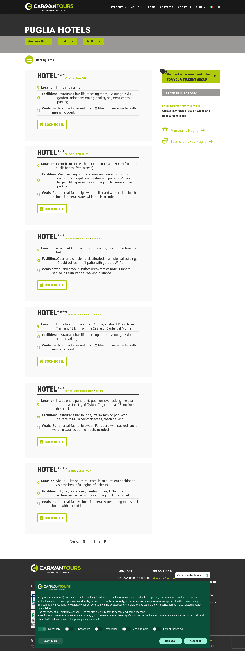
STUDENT (117, 7)
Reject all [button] (170, 640)
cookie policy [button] (191, 601)
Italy (64, 41)
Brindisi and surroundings (79, 391)
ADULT (135, 7)
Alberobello (98, 238)
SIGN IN (200, 7)
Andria (97, 314)
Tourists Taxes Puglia (189, 141)
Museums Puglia (185, 130)
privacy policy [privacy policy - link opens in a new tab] (159, 597)
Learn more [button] (50, 640)
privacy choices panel (86, 619)
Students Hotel (38, 41)
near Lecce (82, 154)
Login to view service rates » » (181, 106)
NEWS (152, 7)
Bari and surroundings (77, 238)
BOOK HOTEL (54, 124)
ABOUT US (184, 7)
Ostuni (99, 391)
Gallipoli (81, 77)
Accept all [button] (195, 640)
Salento (70, 77)
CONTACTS (166, 7)
